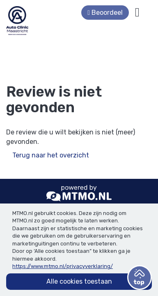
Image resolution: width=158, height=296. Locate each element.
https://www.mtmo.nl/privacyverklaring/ (62, 266)
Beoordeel (117, 12)
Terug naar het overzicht (50, 155)
